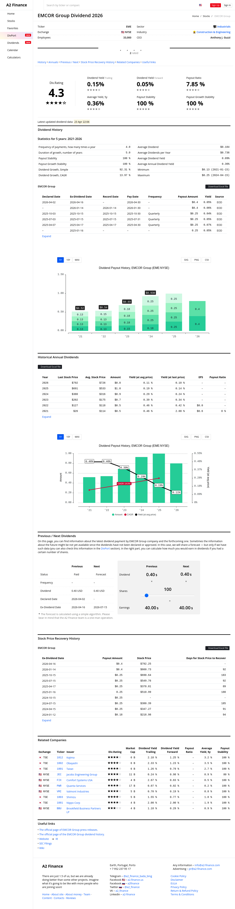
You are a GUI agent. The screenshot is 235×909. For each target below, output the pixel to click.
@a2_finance (132, 887)
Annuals (53, 62)
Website (44, 839)
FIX (59, 780)
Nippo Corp (73, 802)
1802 (60, 763)
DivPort (105, 548)
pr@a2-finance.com (200, 869)
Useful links (149, 62)
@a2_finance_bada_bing (138, 876)
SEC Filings (46, 843)
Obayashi (72, 763)
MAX (77, 259)
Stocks (206, 16)
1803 (60, 797)
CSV (206, 259)
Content (47, 898)
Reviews (71, 898)
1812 (60, 757)
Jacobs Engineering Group (82, 774)
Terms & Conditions (182, 894)
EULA (174, 883)
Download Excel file (217, 186)
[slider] (146, 595)
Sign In (227, 5)
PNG (196, 259)
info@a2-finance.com (207, 865)
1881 (60, 802)
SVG (185, 259)
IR (57, 839)
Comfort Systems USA (79, 780)
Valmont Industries (78, 791)
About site (58, 894)
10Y (68, 259)
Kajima (71, 757)
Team (87, 894)
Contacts (59, 898)
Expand (46, 236)
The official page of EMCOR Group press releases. (69, 829)
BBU (59, 808)
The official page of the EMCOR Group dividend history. (72, 834)
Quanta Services (76, 786)
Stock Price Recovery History (97, 62)
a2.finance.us (135, 879)
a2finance (133, 883)
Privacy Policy (179, 887)
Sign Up (215, 5)
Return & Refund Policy (184, 890)
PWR (59, 785)
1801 (60, 768)
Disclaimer (177, 879)
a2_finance (121, 890)
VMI (59, 791)
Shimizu (71, 797)
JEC (59, 774)
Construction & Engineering (213, 32)
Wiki (42, 848)
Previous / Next (69, 62)
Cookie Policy (178, 876)
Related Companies (128, 62)
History (42, 62)
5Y (60, 259)
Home (195, 16)
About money (74, 894)
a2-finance (129, 894)
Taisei (70, 769)
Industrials (223, 26)
